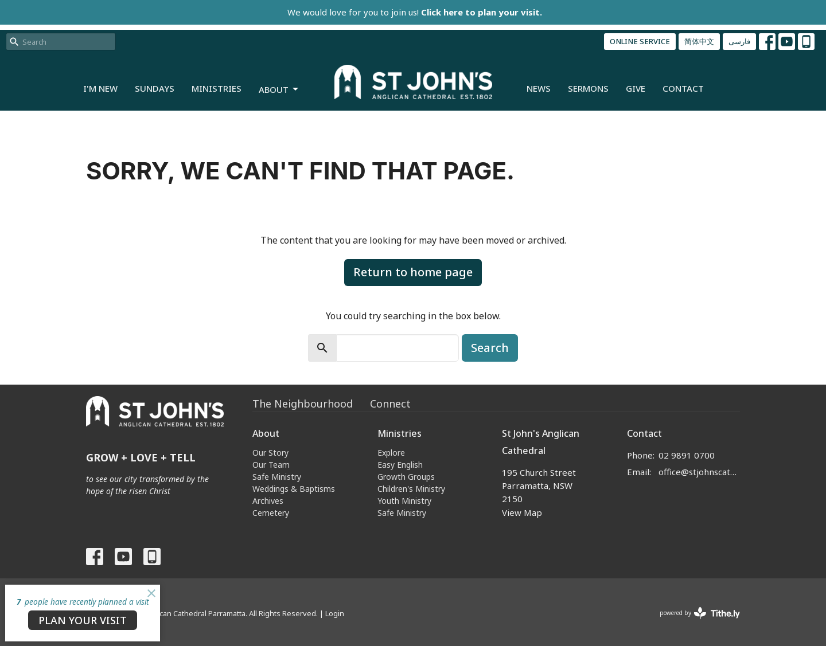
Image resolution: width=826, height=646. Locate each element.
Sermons (588, 88)
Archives (267, 500)
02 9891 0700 (687, 455)
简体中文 (699, 41)
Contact (683, 88)
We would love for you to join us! (414, 12)
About (279, 90)
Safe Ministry (276, 476)
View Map (522, 512)
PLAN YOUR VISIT (82, 620)
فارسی (739, 41)
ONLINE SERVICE (640, 41)
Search (490, 347)
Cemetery (270, 512)
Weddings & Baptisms (293, 488)
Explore (391, 452)
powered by (700, 613)
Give (635, 88)
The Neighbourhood (302, 403)
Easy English (400, 464)
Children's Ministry (411, 488)
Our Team (271, 464)
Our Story (270, 452)
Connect (390, 403)
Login (334, 613)
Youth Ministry (404, 500)
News (539, 88)
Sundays (154, 88)
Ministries (216, 88)
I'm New (100, 88)
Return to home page (413, 272)
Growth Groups (406, 476)
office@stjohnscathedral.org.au (700, 471)
